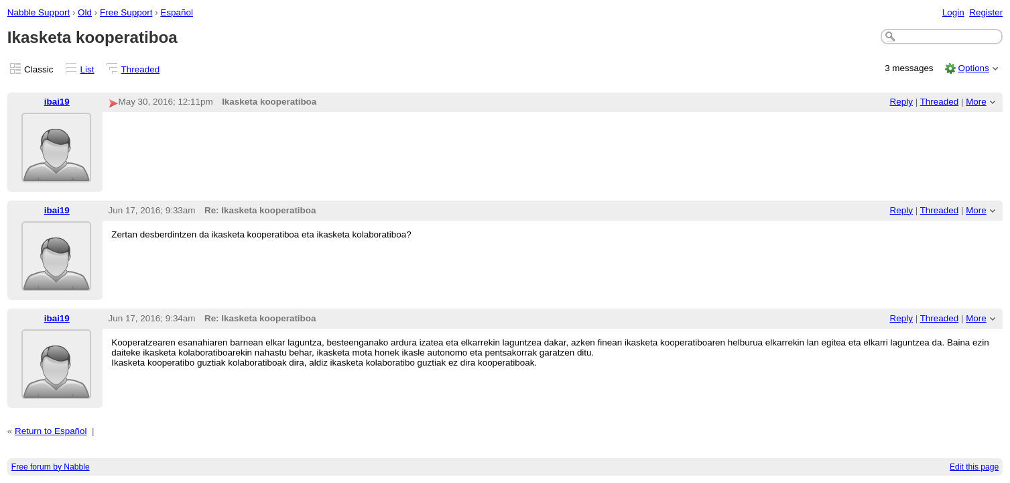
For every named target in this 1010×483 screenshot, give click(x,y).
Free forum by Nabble (50, 467)
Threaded (140, 69)
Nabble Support (38, 12)
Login (953, 12)
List (87, 69)
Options (973, 68)
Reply (901, 102)
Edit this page (974, 467)
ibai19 (57, 102)
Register (986, 12)
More (976, 102)
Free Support (126, 12)
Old (85, 12)
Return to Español (51, 431)
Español (176, 12)
